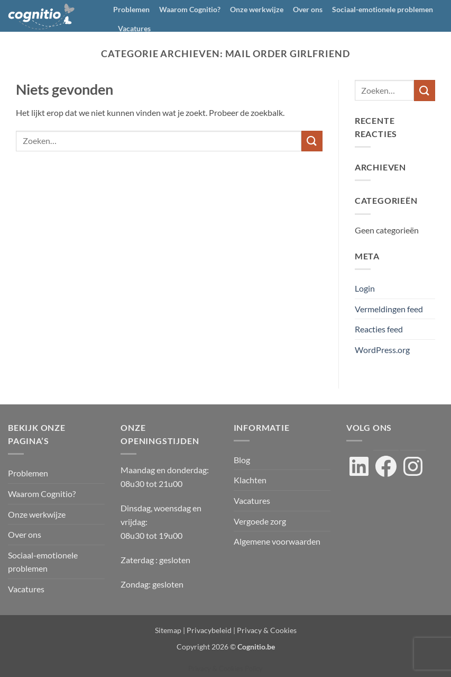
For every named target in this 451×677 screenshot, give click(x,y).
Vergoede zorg (260, 521)
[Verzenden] (312, 141)
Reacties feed (379, 329)
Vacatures (134, 28)
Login (365, 288)
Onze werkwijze (256, 9)
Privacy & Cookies (267, 630)
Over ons (308, 9)
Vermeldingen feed (389, 309)
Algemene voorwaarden (277, 541)
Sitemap (168, 630)
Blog (242, 460)
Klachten (250, 480)
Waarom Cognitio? (189, 9)
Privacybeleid (209, 630)
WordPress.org (382, 350)
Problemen (131, 9)
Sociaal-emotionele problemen (382, 9)
